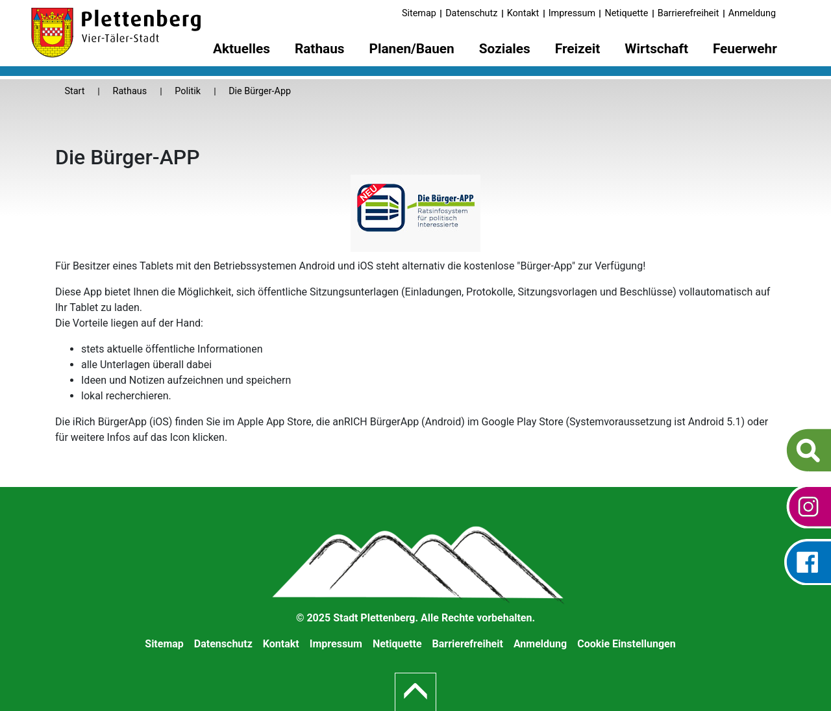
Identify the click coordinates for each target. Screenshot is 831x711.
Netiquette (626, 13)
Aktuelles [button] (241, 48)
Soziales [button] (504, 48)
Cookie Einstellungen (626, 644)
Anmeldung (752, 13)
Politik (188, 91)
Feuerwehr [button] (745, 48)
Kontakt (523, 13)
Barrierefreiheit (688, 13)
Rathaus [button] (320, 48)
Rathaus (130, 91)
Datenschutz (471, 13)
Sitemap (419, 13)
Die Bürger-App (260, 91)
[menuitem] (241, 51)
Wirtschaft (656, 48)
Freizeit (578, 48)
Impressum (572, 13)
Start (74, 91)
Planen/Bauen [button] (411, 48)
